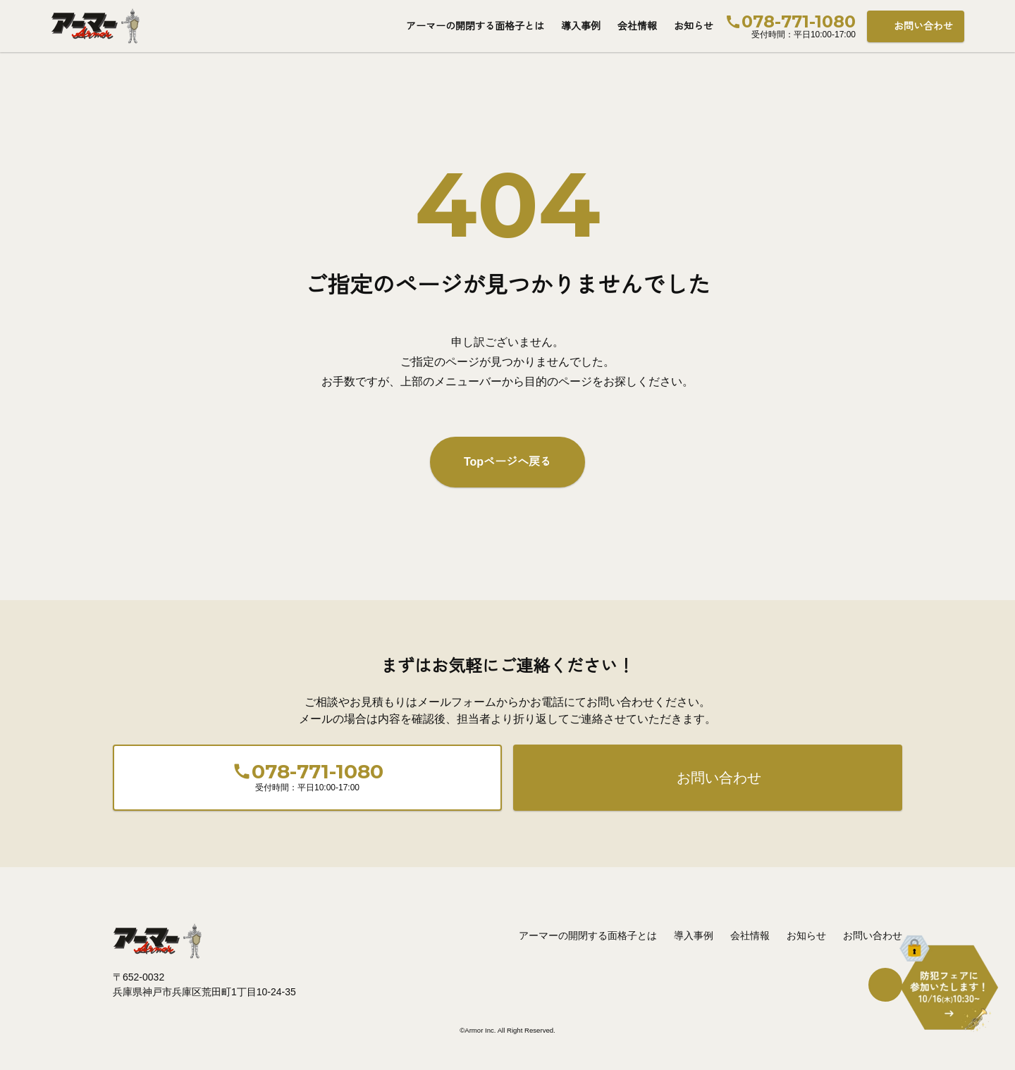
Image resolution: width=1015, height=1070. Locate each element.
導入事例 (581, 26)
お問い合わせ (923, 26)
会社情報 (637, 26)
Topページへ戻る (507, 462)
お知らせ (693, 26)
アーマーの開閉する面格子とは (475, 26)
